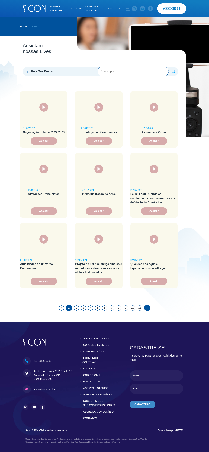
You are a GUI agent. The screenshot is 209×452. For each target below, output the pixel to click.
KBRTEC (179, 430)
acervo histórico (95, 388)
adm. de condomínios (98, 394)
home (23, 26)
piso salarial (92, 381)
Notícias (77, 8)
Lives (34, 26)
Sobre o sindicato (56, 8)
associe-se (172, 8)
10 (132, 307)
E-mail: (136, 388)
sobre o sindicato (96, 338)
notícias (89, 368)
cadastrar (142, 404)
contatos (90, 418)
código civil (91, 375)
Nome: (136, 375)
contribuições (93, 351)
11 (139, 307)
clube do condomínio (98, 411)
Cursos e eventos (92, 8)
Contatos (113, 8)
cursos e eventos (96, 345)
